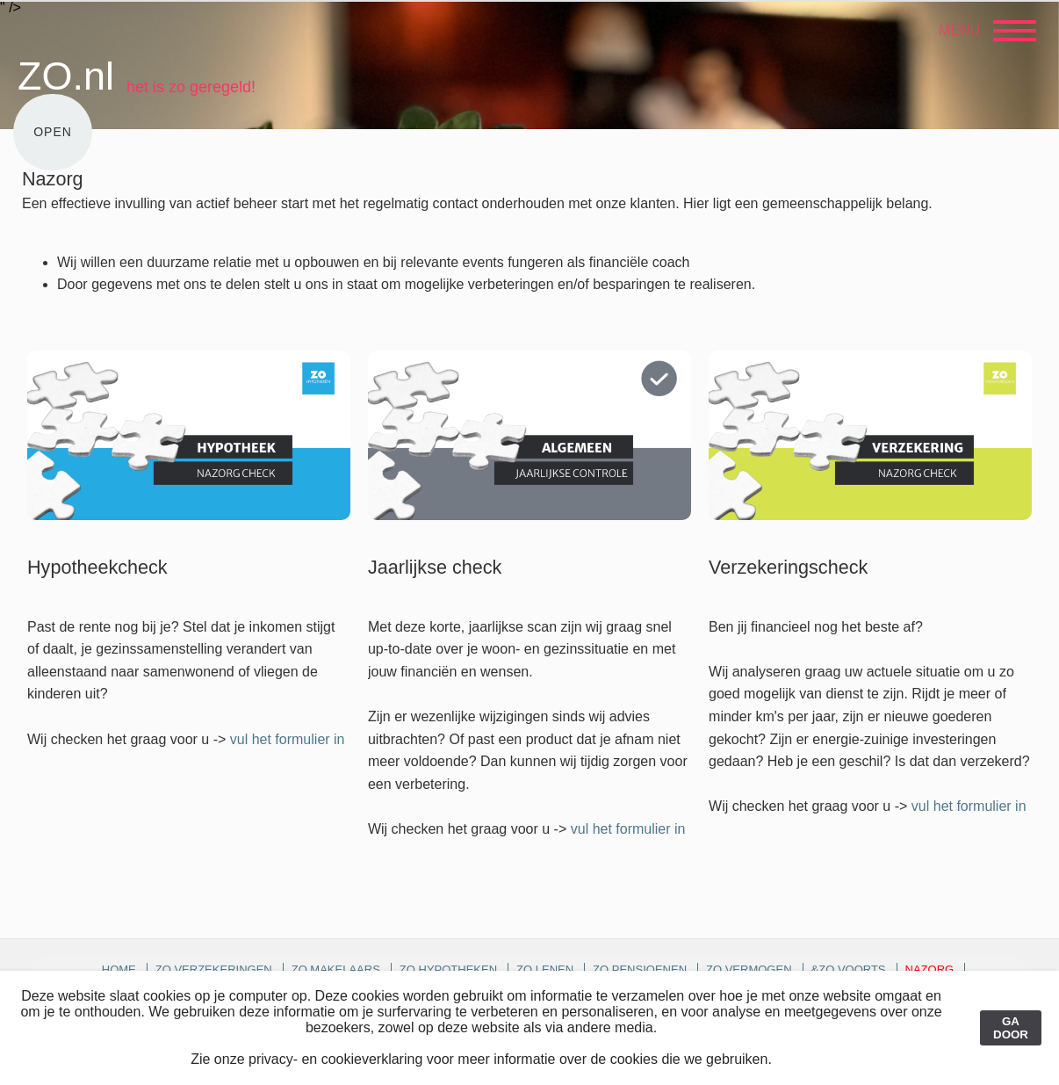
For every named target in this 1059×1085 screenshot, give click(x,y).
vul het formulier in (287, 739)
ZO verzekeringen (213, 969)
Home (119, 969)
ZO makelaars (336, 969)
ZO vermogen (749, 969)
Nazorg (930, 969)
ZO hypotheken (448, 969)
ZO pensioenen (640, 969)
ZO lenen (544, 969)
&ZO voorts (848, 969)
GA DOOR (1010, 1028)
